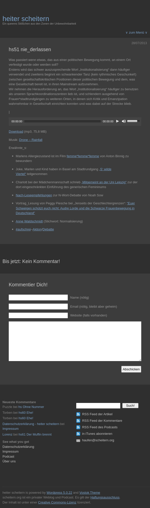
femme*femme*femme (83, 156)
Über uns (9, 461)
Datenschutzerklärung (18, 447)
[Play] (118, 121)
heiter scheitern (25, 19)
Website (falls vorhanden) (88, 315)
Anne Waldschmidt (29, 221)
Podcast (8, 456)
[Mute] (124, 121)
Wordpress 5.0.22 (59, 492)
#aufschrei (23, 229)
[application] (75, 121)
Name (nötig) (79, 297)
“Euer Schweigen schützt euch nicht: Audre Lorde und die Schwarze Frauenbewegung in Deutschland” (75, 208)
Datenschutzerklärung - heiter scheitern (30, 424)
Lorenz (7, 434)
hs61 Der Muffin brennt (35, 434)
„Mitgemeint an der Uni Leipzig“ (103, 182)
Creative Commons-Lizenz (57, 502)
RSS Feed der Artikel (97, 414)
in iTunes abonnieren (97, 434)
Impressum (10, 429)
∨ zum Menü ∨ (137, 32)
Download (16, 131)
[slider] (62, 121)
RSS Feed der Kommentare (102, 420)
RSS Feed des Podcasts (100, 427)
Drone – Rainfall (30, 140)
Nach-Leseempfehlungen (34, 195)
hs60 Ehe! (25, 412)
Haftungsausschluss (105, 497)
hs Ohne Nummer (31, 407)
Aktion (37, 229)
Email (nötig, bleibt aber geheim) (93, 306)
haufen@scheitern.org (98, 440)
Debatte (48, 229)
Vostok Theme (90, 492)
